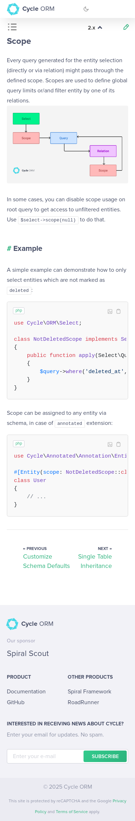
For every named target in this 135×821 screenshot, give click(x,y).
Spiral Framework (89, 691)
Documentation (26, 691)
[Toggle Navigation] (122, 9)
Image (110, 311)
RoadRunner (83, 702)
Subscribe (105, 756)
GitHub (15, 702)
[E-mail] (68, 756)
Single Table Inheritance (95, 561)
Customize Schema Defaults (46, 561)
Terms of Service (72, 812)
